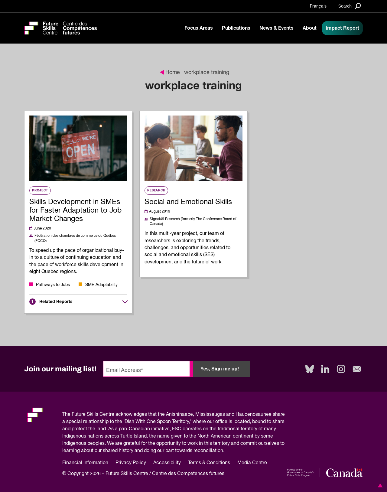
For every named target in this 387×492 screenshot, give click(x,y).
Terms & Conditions (209, 463)
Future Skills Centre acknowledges (109, 414)
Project (40, 190)
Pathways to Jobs (53, 285)
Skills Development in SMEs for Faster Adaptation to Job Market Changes (75, 210)
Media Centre (252, 463)
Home (170, 72)
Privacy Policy (130, 463)
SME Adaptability (101, 285)
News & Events (276, 28)
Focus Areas (198, 28)
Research (156, 190)
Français (318, 6)
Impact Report (342, 28)
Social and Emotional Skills (188, 202)
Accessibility (167, 463)
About (310, 28)
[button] (379, 485)
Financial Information (85, 463)
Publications (236, 28)
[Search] (350, 5)
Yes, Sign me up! (219, 368)
